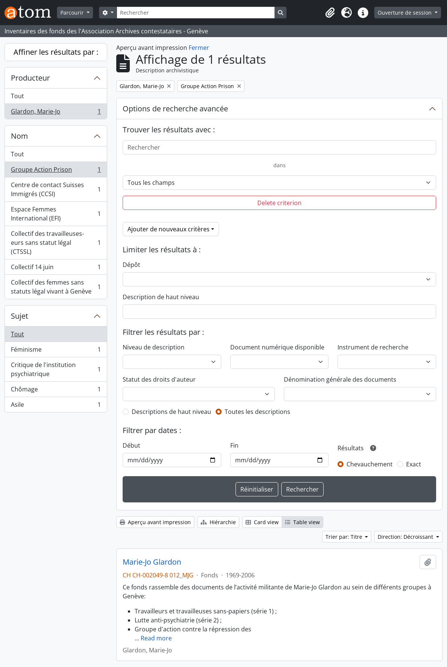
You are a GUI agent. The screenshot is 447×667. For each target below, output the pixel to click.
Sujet (19, 316)
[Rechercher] (196, 12)
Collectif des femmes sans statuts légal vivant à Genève (55, 286)
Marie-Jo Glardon (152, 562)
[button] (330, 12)
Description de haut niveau (161, 297)
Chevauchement (369, 464)
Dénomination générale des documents (340, 379)
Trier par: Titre (345, 536)
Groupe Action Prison (55, 171)
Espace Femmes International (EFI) (55, 213)
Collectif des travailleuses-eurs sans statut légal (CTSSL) (55, 242)
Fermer (199, 47)
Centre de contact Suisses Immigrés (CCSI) (55, 189)
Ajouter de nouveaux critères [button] (169, 229)
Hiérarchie (218, 522)
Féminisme (55, 351)
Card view (262, 522)
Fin (234, 445)
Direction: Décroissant (406, 536)
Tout (17, 96)
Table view (302, 522)
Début (131, 445)
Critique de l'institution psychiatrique (55, 369)
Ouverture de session (405, 12)
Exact (413, 464)
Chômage (55, 391)
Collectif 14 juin (55, 268)
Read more (156, 638)
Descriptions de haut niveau (171, 412)
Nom (19, 136)
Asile (55, 406)
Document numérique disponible (277, 347)
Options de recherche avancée (175, 108)
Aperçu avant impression (155, 522)
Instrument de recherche (373, 347)
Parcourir (72, 12)
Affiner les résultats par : (56, 52)
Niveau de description (153, 347)
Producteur (30, 78)
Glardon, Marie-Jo (55, 113)
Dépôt (131, 265)
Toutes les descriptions (257, 412)
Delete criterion (279, 203)
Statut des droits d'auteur (159, 379)
